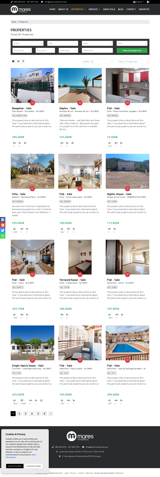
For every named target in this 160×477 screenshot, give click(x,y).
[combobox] (28, 43)
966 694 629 (19, 2)
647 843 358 (32, 2)
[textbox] (28, 43)
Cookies (81, 473)
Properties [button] (78, 9)
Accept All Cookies (15, 466)
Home (52, 9)
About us (63, 9)
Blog (120, 9)
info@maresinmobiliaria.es (55, 2)
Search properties (132, 50)
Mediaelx (120, 473)
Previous (14, 85)
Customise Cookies (33, 466)
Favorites (144, 9)
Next (51, 85)
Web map (89, 473)
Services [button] (94, 9)
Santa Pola (109, 9)
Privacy (73, 473)
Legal (66, 473)
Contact (131, 9)
